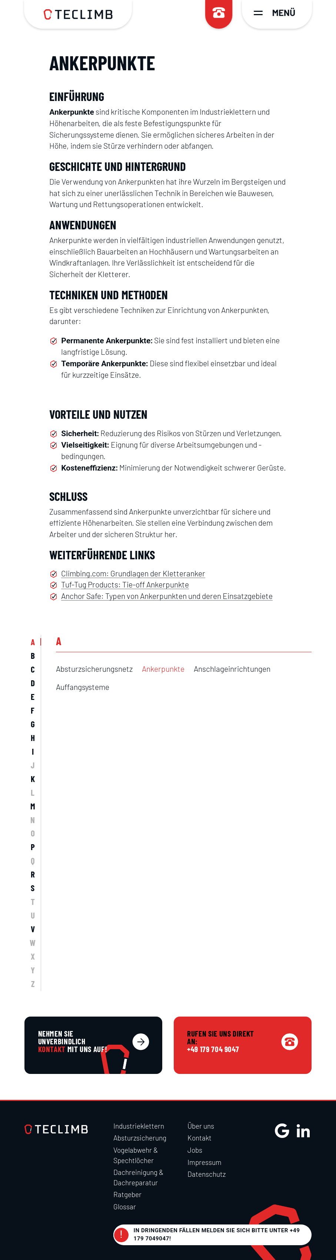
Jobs (194, 1150)
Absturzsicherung (139, 1137)
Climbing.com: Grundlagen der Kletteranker (133, 573)
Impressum (204, 1162)
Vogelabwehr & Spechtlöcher (135, 1155)
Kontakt (199, 1137)
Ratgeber (127, 1194)
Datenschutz (206, 1174)
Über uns (200, 1126)
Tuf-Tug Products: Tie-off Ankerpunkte (125, 584)
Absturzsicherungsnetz (94, 668)
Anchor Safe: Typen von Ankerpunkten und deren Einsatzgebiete (167, 595)
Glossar (124, 1206)
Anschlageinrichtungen (232, 668)
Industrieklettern (138, 1126)
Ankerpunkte (163, 668)
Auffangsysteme (82, 686)
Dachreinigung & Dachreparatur (138, 1177)
